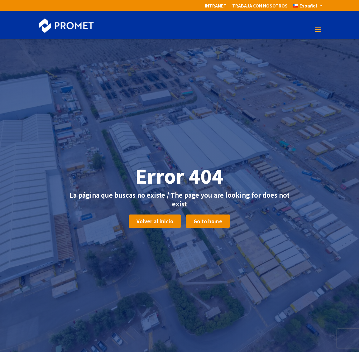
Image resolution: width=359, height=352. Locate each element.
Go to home (208, 221)
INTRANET (216, 6)
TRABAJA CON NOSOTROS (260, 6)
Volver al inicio (154, 221)
